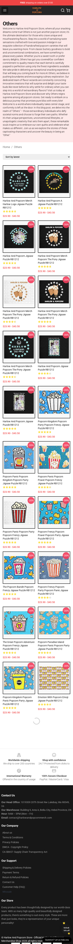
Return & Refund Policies (15, 877)
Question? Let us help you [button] (57, 940)
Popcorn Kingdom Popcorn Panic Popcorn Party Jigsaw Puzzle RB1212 (18, 700)
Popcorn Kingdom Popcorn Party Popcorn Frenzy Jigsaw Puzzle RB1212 (53, 425)
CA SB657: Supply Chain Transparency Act (24, 852)
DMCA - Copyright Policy (15, 847)
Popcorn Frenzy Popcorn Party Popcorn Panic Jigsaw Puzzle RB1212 (53, 590)
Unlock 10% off (67, 929)
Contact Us (8, 882)
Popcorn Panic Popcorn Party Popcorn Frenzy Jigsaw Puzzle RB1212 (18, 535)
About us (7, 832)
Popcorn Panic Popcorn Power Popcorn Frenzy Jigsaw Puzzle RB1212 (50, 480)
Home (6, 147)
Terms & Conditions (12, 837)
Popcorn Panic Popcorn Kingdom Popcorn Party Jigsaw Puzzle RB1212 (15, 480)
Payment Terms (10, 872)
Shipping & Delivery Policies (16, 867)
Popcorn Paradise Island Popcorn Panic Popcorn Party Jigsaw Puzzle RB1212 (54, 645)
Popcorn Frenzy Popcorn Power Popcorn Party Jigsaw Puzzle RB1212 (53, 535)
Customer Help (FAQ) (13, 887)
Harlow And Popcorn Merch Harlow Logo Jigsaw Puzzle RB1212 (17, 204)
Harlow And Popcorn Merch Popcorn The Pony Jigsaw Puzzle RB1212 (52, 259)
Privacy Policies (10, 842)
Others (18, 147)
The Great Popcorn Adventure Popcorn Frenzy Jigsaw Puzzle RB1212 (18, 645)
